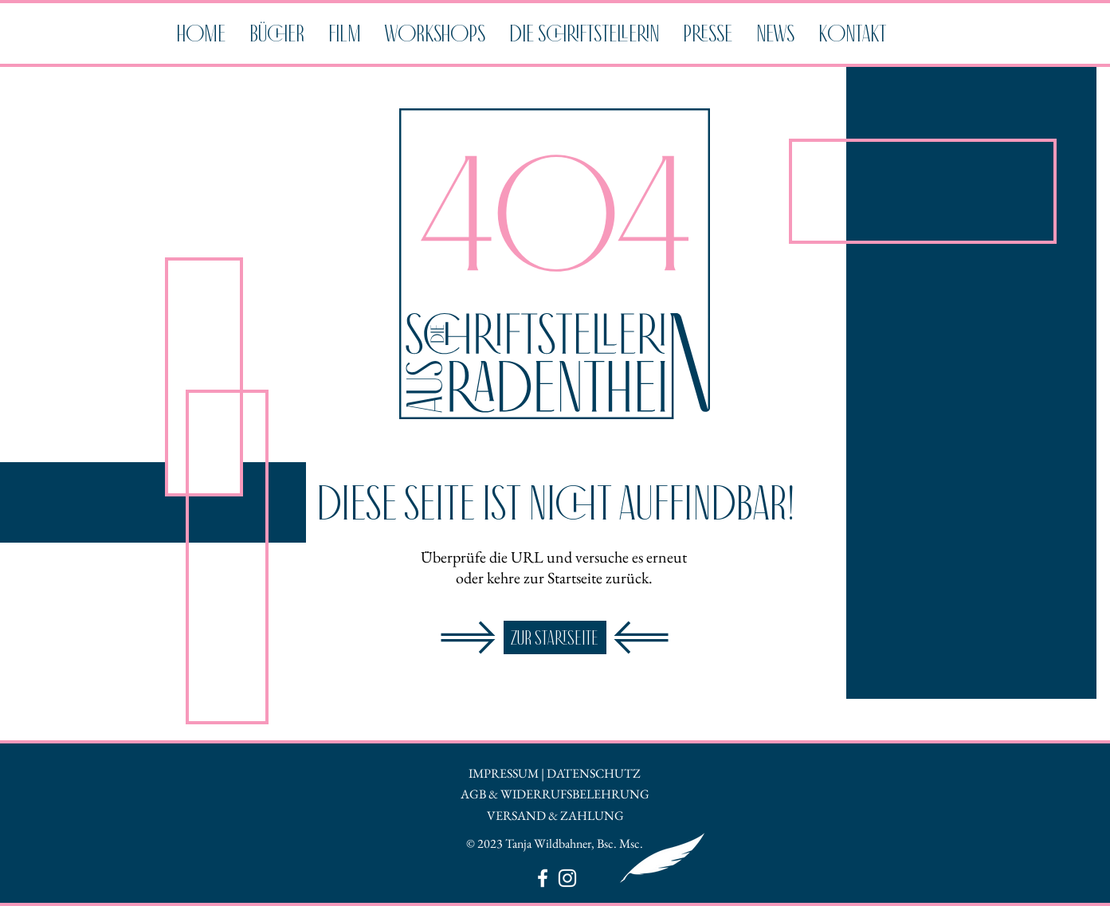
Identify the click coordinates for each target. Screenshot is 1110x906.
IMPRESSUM (504, 773)
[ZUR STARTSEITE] (555, 637)
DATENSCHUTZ (594, 773)
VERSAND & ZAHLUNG (555, 815)
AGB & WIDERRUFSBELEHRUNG (555, 794)
